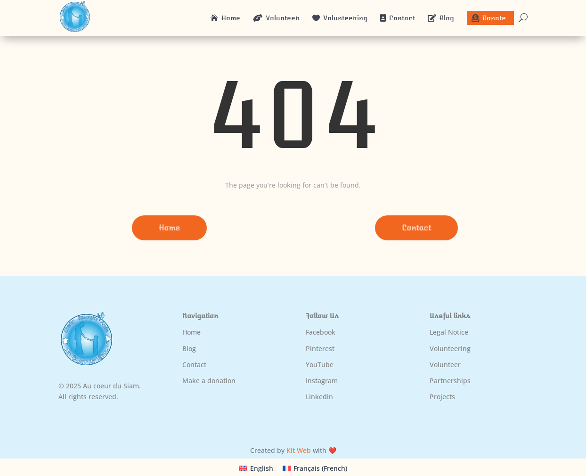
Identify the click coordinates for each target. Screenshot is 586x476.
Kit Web (298, 450)
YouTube (320, 364)
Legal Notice (449, 332)
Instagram (322, 380)
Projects (442, 396)
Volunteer (445, 364)
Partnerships (450, 380)
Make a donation (209, 380)
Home (169, 228)
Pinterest (320, 348)
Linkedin (319, 396)
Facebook (320, 332)
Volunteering (450, 348)
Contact (416, 228)
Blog (189, 348)
